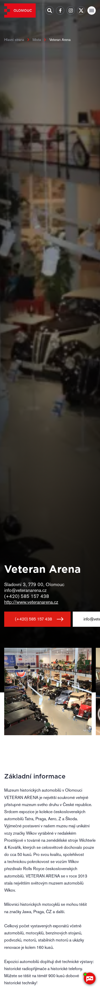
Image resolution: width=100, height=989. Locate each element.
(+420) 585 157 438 (33, 619)
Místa (37, 39)
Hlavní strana (14, 39)
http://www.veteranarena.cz (31, 602)
